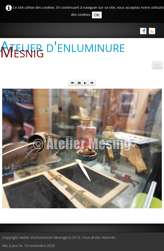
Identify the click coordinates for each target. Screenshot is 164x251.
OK (96, 15)
